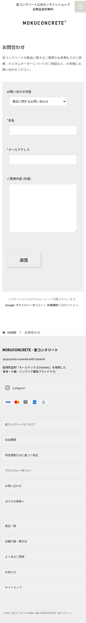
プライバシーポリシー (19, 470)
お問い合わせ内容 (19, 91)
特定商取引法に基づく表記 (21, 455)
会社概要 (10, 440)
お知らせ (10, 572)
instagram (15, 387)
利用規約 (52, 305)
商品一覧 (10, 526)
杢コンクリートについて (20, 424)
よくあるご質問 (14, 556)
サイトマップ (13, 587)
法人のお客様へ (14, 501)
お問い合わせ (13, 486)
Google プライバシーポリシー (24, 305)
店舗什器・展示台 (16, 541)
